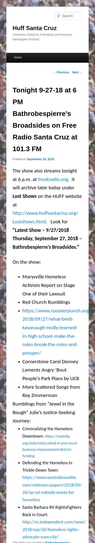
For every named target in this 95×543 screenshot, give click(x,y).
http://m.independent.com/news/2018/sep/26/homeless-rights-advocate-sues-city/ (54, 529)
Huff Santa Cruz (35, 28)
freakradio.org (53, 179)
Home (18, 57)
